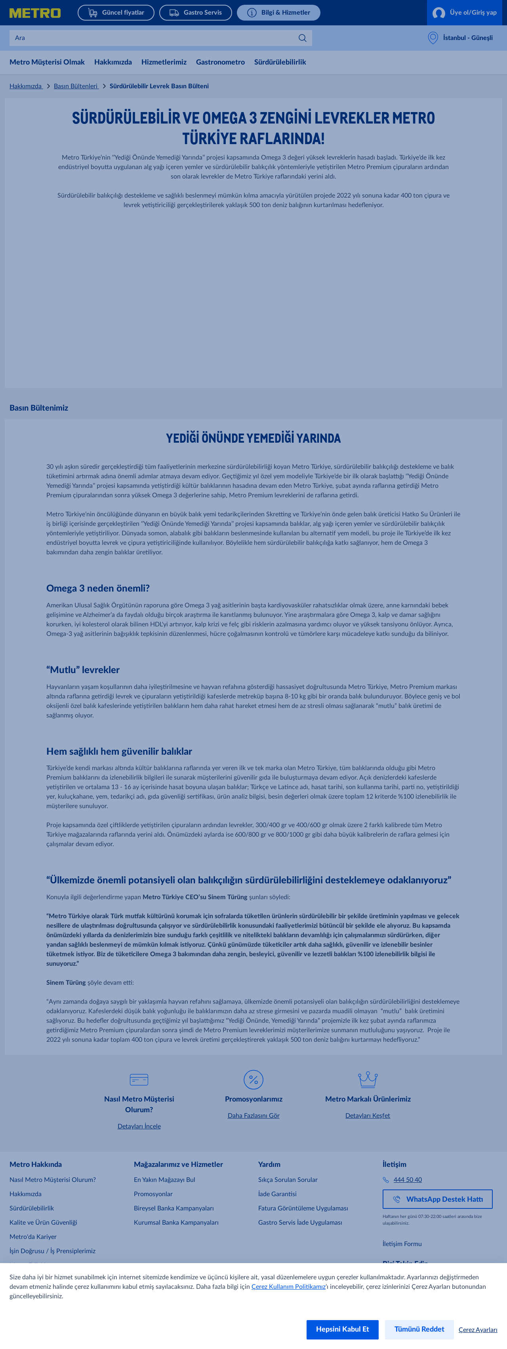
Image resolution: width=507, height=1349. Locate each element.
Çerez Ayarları (478, 1330)
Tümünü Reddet (419, 1329)
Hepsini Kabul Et (342, 1329)
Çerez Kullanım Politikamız (289, 1287)
